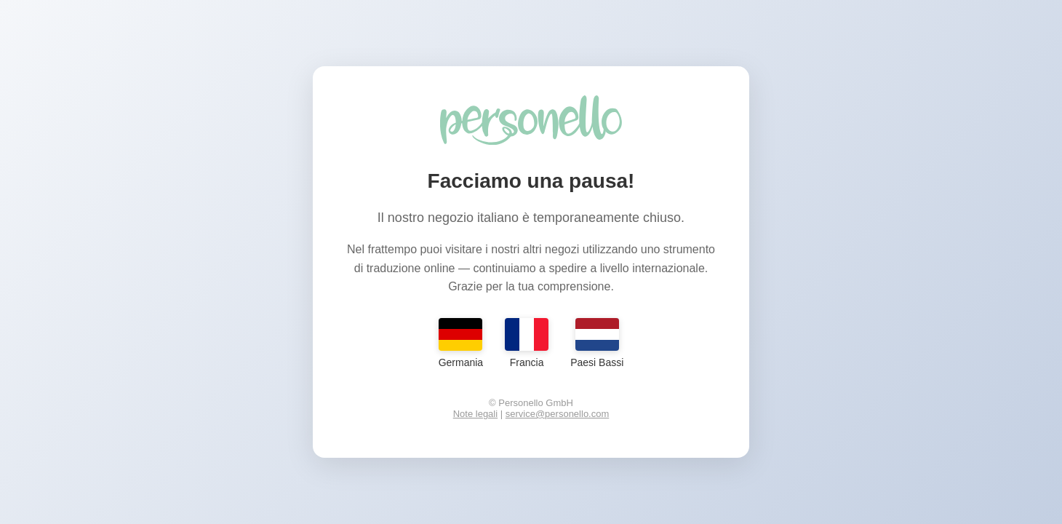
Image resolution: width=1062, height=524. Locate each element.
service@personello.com (558, 413)
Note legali (475, 413)
